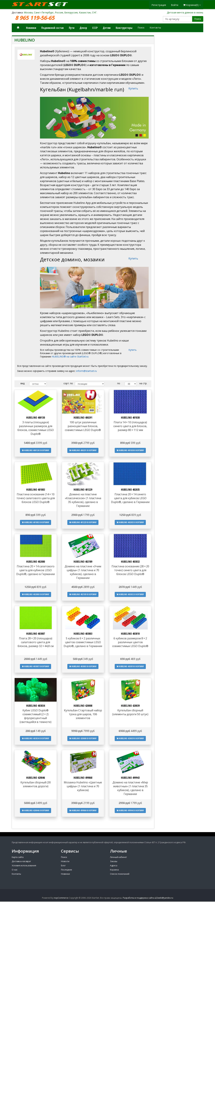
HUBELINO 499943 (130, 778)
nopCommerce (61, 897)
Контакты (155, 27)
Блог (63, 865)
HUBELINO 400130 (35, 417)
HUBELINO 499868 (83, 778)
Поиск (197, 18)
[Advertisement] (181, 139)
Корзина (114, 869)
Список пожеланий (119, 873)
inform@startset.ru (86, 371)
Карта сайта (18, 857)
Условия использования (24, 865)
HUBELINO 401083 (35, 489)
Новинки (31, 28)
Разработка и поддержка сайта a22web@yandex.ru (148, 897)
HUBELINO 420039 (130, 705)
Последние (66, 869)
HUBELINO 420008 (83, 705)
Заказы (113, 861)
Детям (107, 28)
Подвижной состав (52, 28)
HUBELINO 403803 (83, 633)
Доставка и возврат (21, 861)
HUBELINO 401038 (130, 417)
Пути (71, 28)
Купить (133, 88)
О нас (14, 869)
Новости (65, 861)
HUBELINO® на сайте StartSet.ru (70, 356)
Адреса (113, 865)
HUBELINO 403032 (130, 561)
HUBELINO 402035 (130, 489)
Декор (83, 28)
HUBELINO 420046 (35, 778)
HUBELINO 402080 (35, 561)
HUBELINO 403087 (35, 633)
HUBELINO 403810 (130, 633)
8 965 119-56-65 (35, 17)
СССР (95, 28)
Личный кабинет (118, 857)
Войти (174, 5)
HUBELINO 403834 (35, 705)
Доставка (17, 12)
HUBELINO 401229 (83, 489)
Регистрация (159, 5)
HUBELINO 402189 (83, 561)
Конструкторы (124, 28)
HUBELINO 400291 (83, 417)
